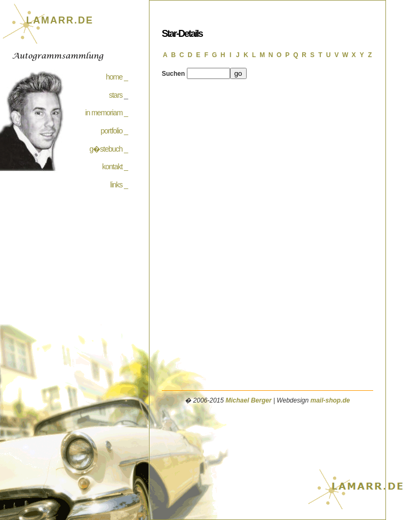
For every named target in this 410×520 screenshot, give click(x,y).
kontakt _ (115, 166)
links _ (119, 184)
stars (115, 95)
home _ (117, 77)
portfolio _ (114, 131)
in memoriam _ (106, 112)
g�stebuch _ (109, 149)
